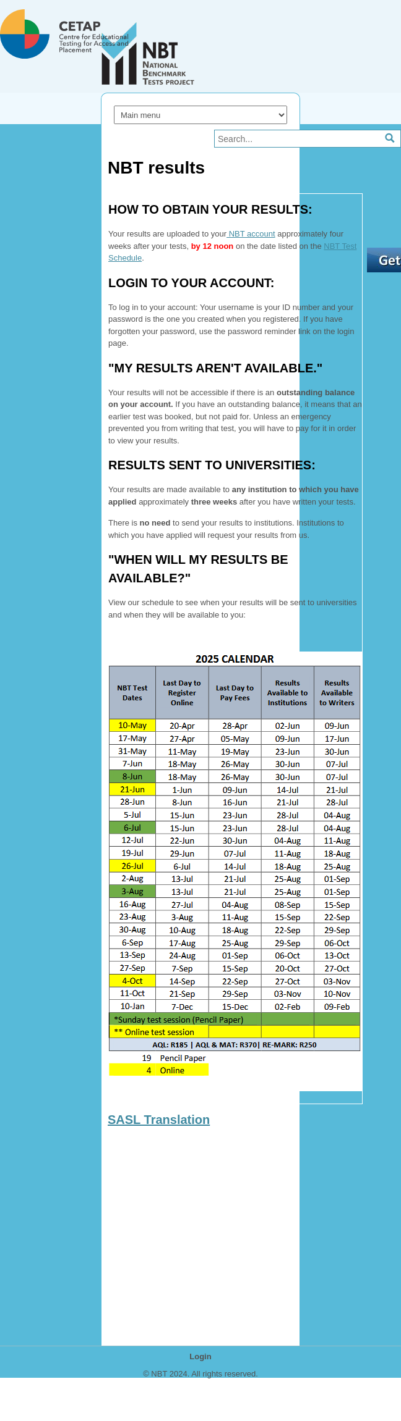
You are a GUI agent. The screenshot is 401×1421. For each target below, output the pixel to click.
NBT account (250, 233)
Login (200, 1356)
